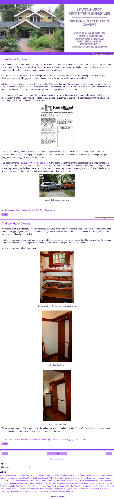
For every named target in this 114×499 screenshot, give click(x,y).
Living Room (40, 483)
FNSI (2, 481)
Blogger (62, 496)
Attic (27, 475)
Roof (7, 489)
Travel (105, 489)
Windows (38, 491)
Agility (3, 475)
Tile (101, 489)
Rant (18, 210)
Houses (71, 481)
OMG (2, 486)
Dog (53, 478)
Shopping (48, 489)
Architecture (20, 475)
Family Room (86, 478)
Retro (2, 489)
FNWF (7, 481)
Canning (11, 210)
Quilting (82, 486)
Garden (43, 481)
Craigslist (13, 478)
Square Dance (72, 489)
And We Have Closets (15, 223)
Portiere (55, 486)
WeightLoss (14, 491)
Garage (37, 481)
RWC (14, 489)
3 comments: (81, 439)
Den (34, 478)
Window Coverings (26, 491)
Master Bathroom (71, 483)
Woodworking (45, 439)
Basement (41, 475)
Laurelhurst (13, 483)
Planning (42, 486)
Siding (55, 489)
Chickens (95, 475)
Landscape (4, 483)
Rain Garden (90, 486)
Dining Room (41, 478)
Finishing (100, 478)
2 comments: (50, 210)
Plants (49, 486)
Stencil (91, 489)
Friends (18, 481)
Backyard (33, 475)
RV (10, 489)
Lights (20, 483)
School (24, 489)
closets (82, 84)
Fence (94, 478)
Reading (103, 486)
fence (73, 84)
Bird (69, 475)
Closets (11, 439)
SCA (19, 489)
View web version (57, 459)
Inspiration (88, 481)
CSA (25, 478)
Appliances (10, 475)
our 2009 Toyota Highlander (36, 163)
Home (57, 454)
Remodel (110, 486)
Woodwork (33, 439)
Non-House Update (14, 59)
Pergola (36, 486)
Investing (96, 481)
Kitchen (108, 481)
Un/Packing (4, 491)
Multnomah (107, 483)
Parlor (30, 486)
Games (31, 481)
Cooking (109, 475)
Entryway (63, 478)
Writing (73, 491)
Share (5, 214)
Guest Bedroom (62, 481)
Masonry (60, 483)
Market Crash (51, 483)
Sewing (30, 489)
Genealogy (51, 481)
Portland (62, 486)
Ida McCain (79, 481)
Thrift (97, 489)
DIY (49, 478)
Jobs (102, 481)
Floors (107, 478)
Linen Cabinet (29, 483)
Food (12, 481)
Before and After (60, 475)
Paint (13, 486)
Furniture (24, 481)
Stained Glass (83, 489)
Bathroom (49, 475)
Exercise (71, 478)
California (81, 475)
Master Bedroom (21, 439)
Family (77, 478)
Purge (76, 486)
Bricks (73, 475)
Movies (99, 483)
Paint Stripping (21, 486)
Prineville (69, 486)
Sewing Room (38, 489)
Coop (2, 478)
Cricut (20, 478)
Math (94, 483)
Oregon (8, 486)
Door (57, 478)
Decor (29, 478)
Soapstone (62, 489)
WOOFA (66, 491)
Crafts (7, 478)
